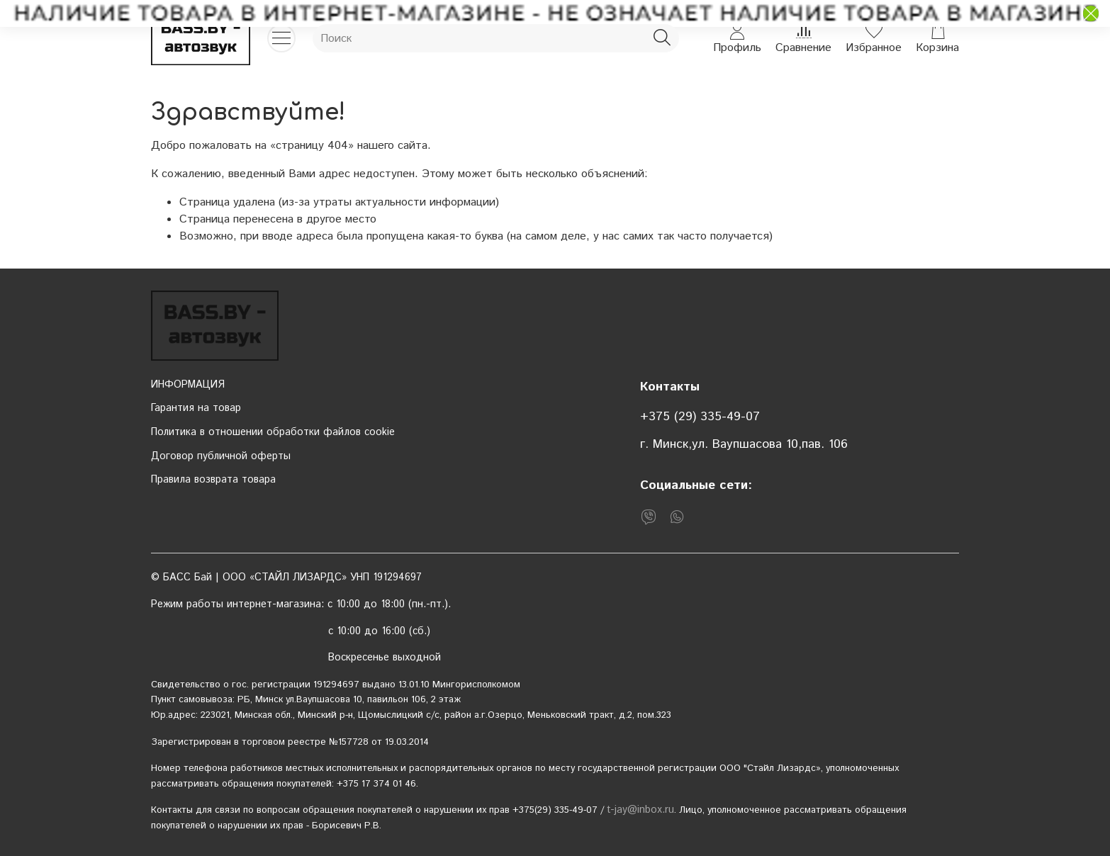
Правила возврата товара (213, 480)
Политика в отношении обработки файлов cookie (273, 432)
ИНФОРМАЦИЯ (188, 385)
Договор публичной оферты (221, 456)
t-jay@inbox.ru (640, 810)
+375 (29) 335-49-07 (700, 416)
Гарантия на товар (196, 408)
